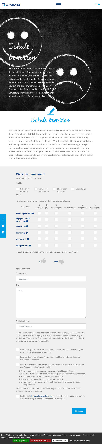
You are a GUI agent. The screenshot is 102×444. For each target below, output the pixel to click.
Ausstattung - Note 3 (56, 238)
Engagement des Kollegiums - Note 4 (69, 219)
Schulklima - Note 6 (95, 226)
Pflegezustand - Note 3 (56, 245)
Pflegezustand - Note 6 (95, 245)
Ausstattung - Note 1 (39, 238)
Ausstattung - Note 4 (69, 238)
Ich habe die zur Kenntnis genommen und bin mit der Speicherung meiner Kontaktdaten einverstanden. (52, 397)
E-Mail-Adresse (22, 321)
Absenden (79, 411)
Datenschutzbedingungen (42, 396)
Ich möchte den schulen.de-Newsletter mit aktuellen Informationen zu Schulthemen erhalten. (50, 358)
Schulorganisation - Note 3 (56, 213)
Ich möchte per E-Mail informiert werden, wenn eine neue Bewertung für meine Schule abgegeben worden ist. (51, 350)
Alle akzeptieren (21, 440)
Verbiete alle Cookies (40, 440)
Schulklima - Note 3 (56, 226)
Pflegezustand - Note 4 (69, 245)
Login (97, 4)
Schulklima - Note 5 (82, 226)
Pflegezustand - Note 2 (46, 245)
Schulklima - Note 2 (46, 226)
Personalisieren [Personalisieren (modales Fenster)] (59, 440)
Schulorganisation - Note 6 (95, 213)
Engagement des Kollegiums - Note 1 (39, 219)
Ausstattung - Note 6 (95, 238)
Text (18, 285)
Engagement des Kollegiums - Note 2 (46, 219)
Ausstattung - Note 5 (82, 238)
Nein (59, 261)
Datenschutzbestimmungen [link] (79, 441)
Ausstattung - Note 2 (46, 238)
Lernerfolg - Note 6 (95, 232)
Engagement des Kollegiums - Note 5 (82, 219)
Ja (42, 260)
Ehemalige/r (81, 189)
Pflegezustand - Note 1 (39, 245)
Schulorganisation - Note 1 (39, 213)
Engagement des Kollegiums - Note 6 (95, 219)
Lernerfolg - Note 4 (69, 232)
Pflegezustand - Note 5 (82, 245)
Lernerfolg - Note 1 (39, 232)
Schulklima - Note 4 (69, 226)
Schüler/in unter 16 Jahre (22, 191)
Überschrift (21, 273)
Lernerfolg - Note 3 (56, 232)
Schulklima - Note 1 (39, 226)
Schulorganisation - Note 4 (69, 213)
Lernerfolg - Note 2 (46, 232)
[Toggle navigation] (58, 4)
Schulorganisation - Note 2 (46, 213)
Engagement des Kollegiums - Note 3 (56, 219)
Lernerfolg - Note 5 (82, 232)
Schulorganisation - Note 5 (82, 213)
